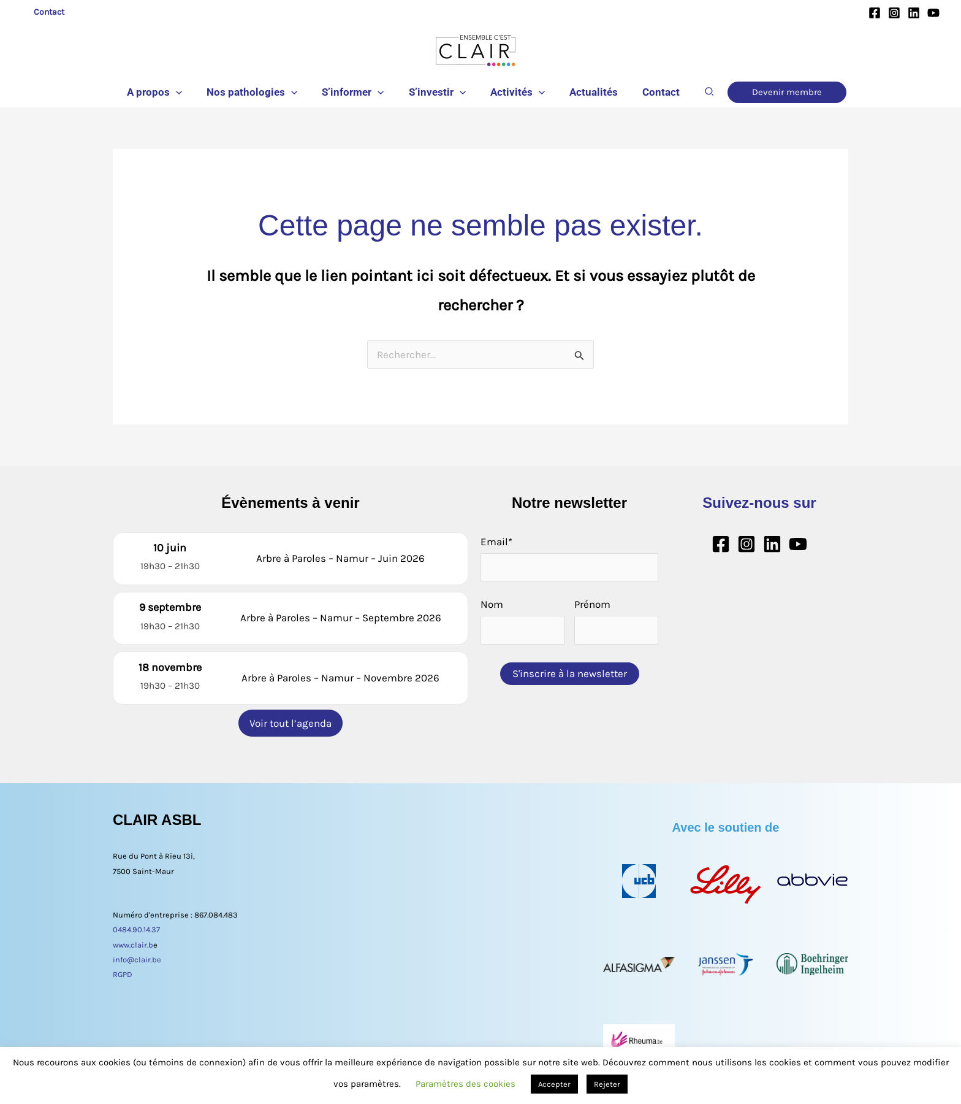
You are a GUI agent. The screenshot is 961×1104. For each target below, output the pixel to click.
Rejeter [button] (607, 1084)
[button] (187, 92)
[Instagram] (894, 13)
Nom (491, 604)
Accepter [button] (554, 1084)
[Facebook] (874, 13)
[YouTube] (933, 13)
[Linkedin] (914, 13)
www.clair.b (133, 938)
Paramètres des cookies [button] (465, 1083)
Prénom (592, 604)
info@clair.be (137, 953)
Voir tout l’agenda (290, 717)
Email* (496, 541)
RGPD (122, 968)
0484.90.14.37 (136, 924)
